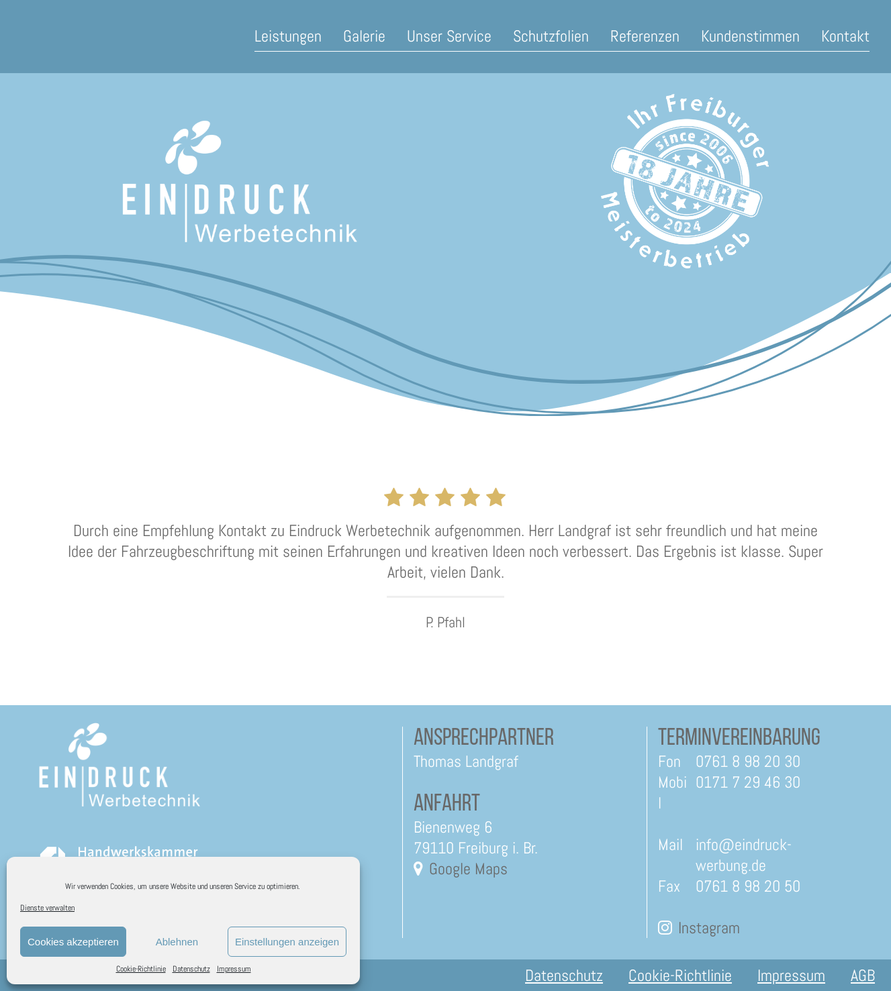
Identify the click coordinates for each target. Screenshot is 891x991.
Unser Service (449, 35)
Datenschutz (191, 968)
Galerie (364, 35)
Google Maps (468, 868)
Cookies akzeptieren (73, 941)
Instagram (709, 927)
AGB (863, 975)
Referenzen (644, 35)
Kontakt (845, 35)
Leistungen (288, 35)
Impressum (234, 968)
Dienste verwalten (47, 907)
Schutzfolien (551, 35)
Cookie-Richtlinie (141, 968)
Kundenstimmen (750, 35)
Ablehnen (177, 941)
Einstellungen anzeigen (287, 941)
